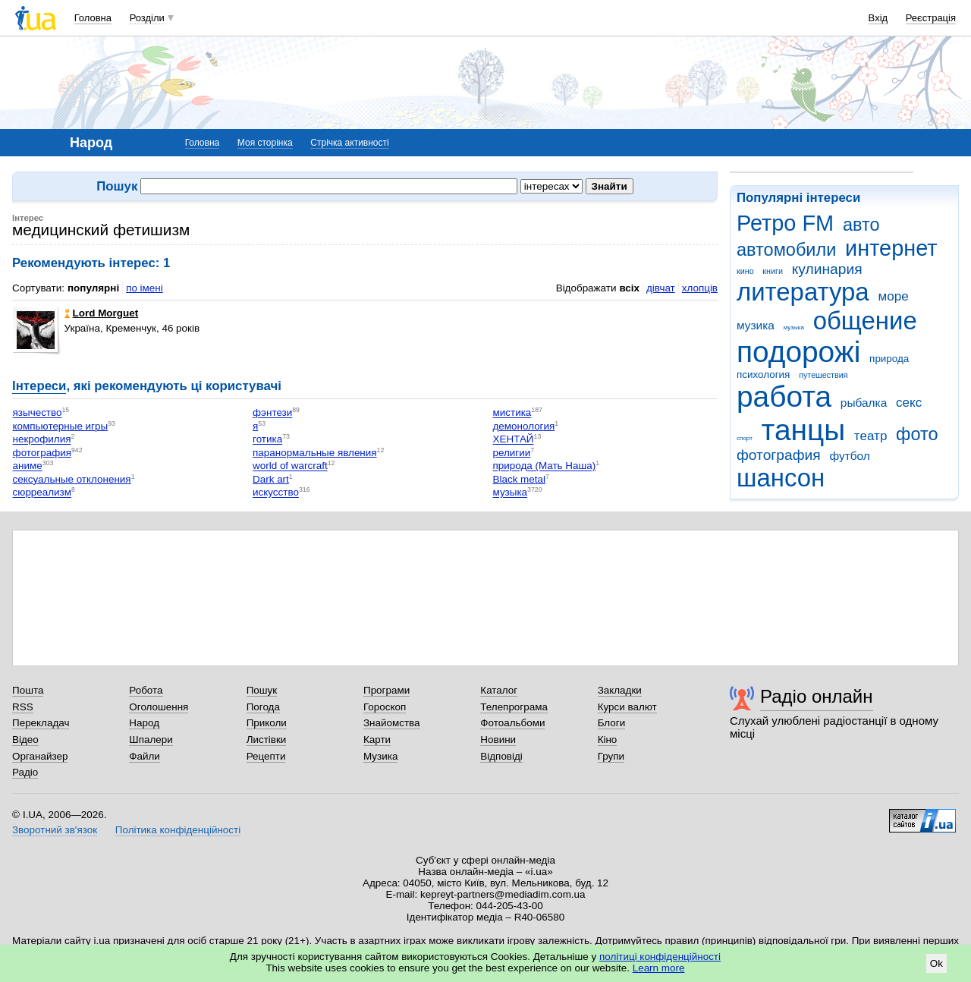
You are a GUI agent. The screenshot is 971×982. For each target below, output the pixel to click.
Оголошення (158, 707)
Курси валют (627, 707)
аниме (27, 466)
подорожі (798, 351)
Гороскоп (384, 707)
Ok (936, 963)
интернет (891, 248)
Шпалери (150, 739)
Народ (144, 723)
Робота (145, 690)
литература (803, 292)
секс (909, 402)
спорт (745, 438)
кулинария (827, 269)
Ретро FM (785, 223)
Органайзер (40, 756)
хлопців (700, 288)
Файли (144, 756)
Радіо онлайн (816, 696)
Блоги (612, 723)
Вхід (878, 18)
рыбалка (864, 402)
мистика (512, 413)
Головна (93, 18)
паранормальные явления (315, 452)
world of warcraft (290, 466)
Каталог (498, 690)
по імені (144, 288)
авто (861, 224)
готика (267, 439)
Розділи (147, 18)
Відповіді (501, 756)
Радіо (25, 772)
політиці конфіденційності (660, 956)
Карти (377, 739)
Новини (498, 739)
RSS (22, 707)
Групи (611, 756)
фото (917, 434)
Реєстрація (931, 18)
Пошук (262, 690)
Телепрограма (514, 707)
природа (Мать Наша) (544, 466)
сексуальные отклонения (72, 479)
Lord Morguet (101, 313)
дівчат (660, 288)
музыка (794, 327)
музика (756, 325)
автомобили (786, 250)
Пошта (27, 690)
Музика (380, 756)
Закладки (620, 690)
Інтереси (39, 386)
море (893, 296)
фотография (779, 455)
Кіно (607, 739)
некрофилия (42, 439)
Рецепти (266, 756)
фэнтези (272, 413)
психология (763, 374)
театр (871, 436)
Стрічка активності (349, 142)
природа (889, 358)
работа (784, 396)
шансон (781, 478)
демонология (524, 426)
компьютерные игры (60, 426)
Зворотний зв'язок (54, 830)
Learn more (659, 968)
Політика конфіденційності (177, 830)
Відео (25, 739)
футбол (849, 455)
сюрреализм (42, 493)
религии (512, 452)
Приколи (267, 723)
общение (865, 321)
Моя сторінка (265, 142)
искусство (276, 493)
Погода (263, 707)
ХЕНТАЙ (513, 439)
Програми (386, 690)
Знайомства (391, 723)
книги (772, 270)
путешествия (823, 374)
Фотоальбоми (512, 723)
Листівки (267, 739)
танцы (804, 430)
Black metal (519, 479)
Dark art (271, 479)
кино (745, 270)
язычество (37, 413)
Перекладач (40, 723)
